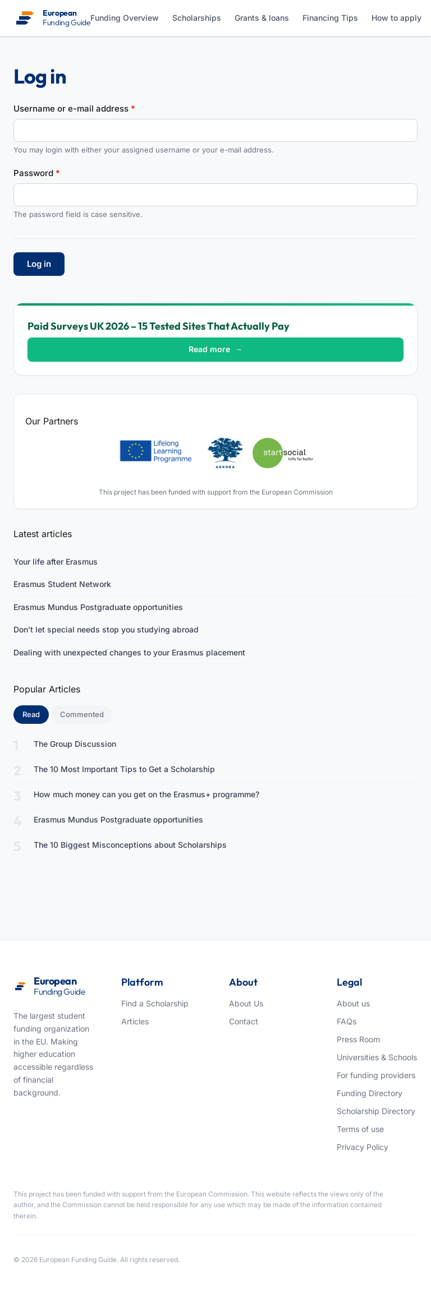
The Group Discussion (75, 744)
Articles (135, 1021)
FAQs (346, 1021)
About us (353, 1003)
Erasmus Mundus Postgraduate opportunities (98, 607)
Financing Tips (330, 17)
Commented (82, 714)
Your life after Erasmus (55, 561)
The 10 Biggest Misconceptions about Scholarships (130, 844)
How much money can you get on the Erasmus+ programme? (146, 794)
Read (35, 714)
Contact (243, 1021)
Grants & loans (262, 17)
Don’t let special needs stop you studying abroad (106, 629)
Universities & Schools (377, 1057)
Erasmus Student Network (62, 584)
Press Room (358, 1039)
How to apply (396, 17)
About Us (246, 1003)
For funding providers (376, 1075)
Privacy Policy (362, 1147)
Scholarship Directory (376, 1111)
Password (36, 173)
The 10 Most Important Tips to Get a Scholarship (124, 769)
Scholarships (196, 17)
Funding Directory (369, 1093)
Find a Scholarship (155, 1003)
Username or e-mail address (74, 108)
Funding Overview (124, 17)
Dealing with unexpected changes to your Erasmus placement (129, 652)
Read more (215, 349)
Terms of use (360, 1129)
